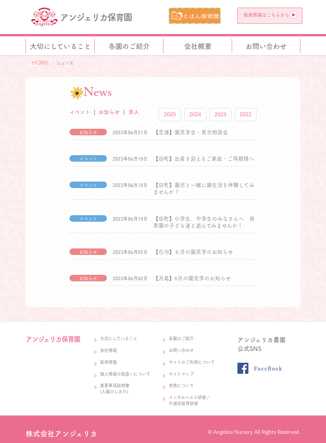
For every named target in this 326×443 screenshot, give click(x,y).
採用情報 (108, 362)
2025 (170, 114)
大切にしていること (118, 338)
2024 (195, 114)
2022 (246, 114)
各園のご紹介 (181, 338)
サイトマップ (181, 374)
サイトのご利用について (192, 362)
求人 (133, 112)
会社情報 (108, 350)
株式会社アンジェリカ (61, 433)
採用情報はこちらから (270, 15)
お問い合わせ (181, 350)
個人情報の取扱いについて (125, 374)
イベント (79, 112)
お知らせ (109, 112)
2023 (220, 114)
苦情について (181, 385)
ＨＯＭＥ (40, 62)
